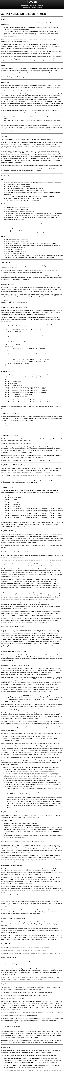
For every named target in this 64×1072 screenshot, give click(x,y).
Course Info (25, 5)
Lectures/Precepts (36, 5)
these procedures (24, 283)
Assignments (26, 7)
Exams (34, 7)
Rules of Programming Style (38, 1035)
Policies (39, 7)
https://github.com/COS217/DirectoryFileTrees (13, 296)
